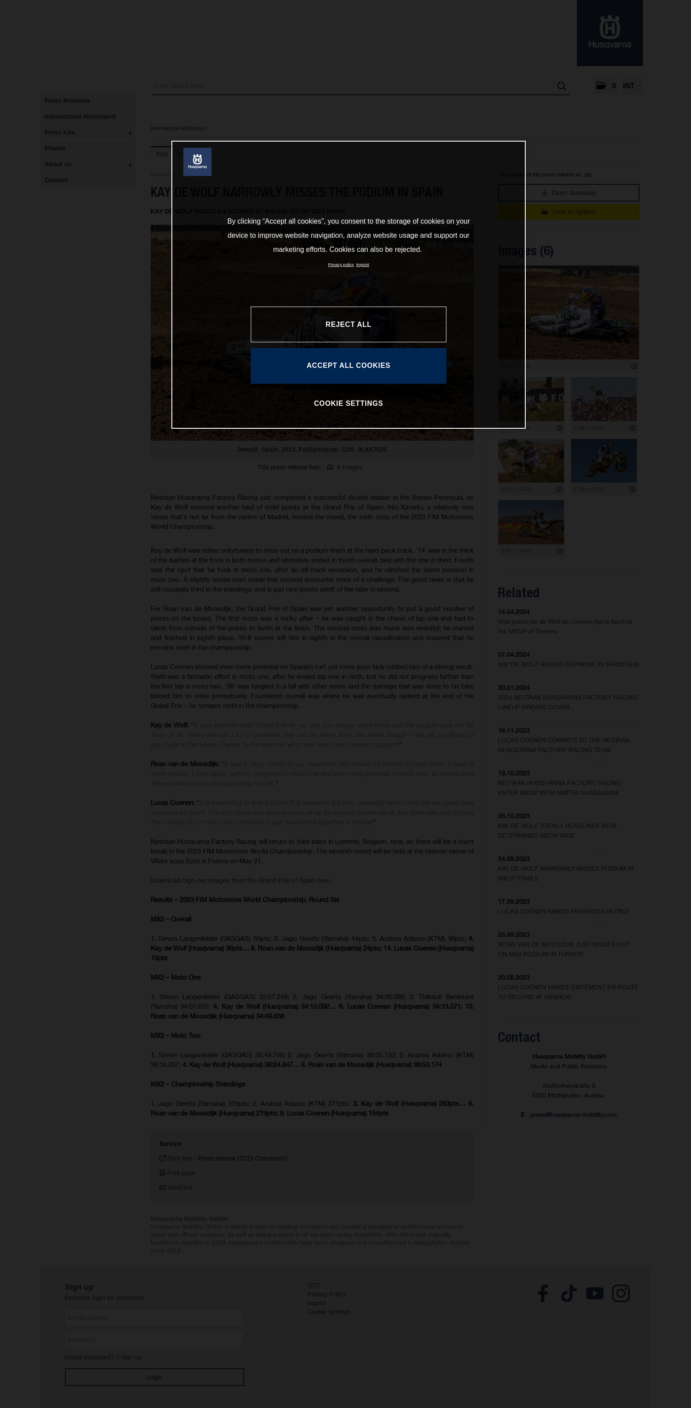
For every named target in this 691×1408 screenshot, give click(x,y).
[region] (348, 284)
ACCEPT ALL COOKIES (348, 365)
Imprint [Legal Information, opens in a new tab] (362, 264)
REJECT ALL (349, 324)
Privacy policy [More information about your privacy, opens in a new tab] (341, 264)
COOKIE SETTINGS (348, 403)
